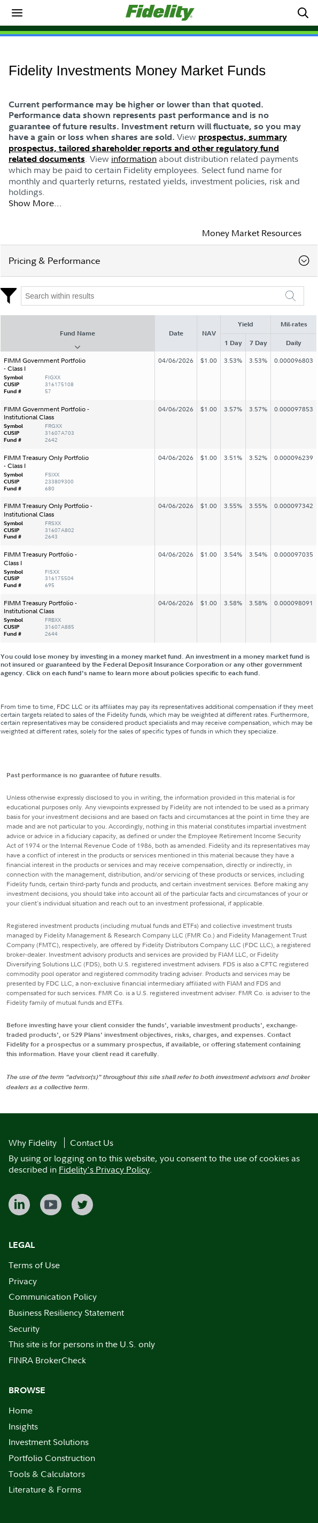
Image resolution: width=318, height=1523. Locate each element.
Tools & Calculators (47, 1474)
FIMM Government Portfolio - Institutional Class (46, 413)
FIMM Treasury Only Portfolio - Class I (46, 462)
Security (24, 1328)
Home (21, 1410)
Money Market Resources (251, 233)
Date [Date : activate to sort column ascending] (176, 333)
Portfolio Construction (52, 1458)
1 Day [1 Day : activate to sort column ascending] (233, 342)
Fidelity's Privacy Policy (104, 1169)
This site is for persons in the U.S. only (82, 1344)
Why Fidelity (33, 1143)
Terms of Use (34, 1265)
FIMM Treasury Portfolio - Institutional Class (40, 607)
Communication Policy (53, 1296)
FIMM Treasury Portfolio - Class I (40, 558)
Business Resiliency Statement (66, 1312)
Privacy (23, 1281)
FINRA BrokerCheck (47, 1360)
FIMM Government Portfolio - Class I (45, 364)
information (134, 159)
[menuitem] (17, 13)
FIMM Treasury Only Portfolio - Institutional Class (48, 510)
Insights (23, 1426)
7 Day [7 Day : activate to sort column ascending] (258, 342)
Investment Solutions (49, 1442)
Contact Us (91, 1143)
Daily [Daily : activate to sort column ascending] (293, 342)
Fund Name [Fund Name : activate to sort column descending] (77, 333)
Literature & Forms (45, 1489)
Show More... (35, 203)
